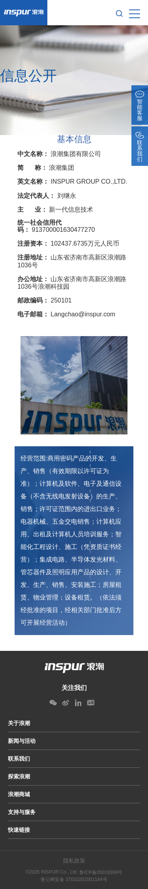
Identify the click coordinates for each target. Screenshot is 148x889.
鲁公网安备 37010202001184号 (74, 879)
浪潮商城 (19, 794)
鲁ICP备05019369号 (100, 872)
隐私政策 (74, 860)
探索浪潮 (19, 776)
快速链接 (19, 830)
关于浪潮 (19, 723)
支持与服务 (22, 812)
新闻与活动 (22, 741)
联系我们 (19, 759)
